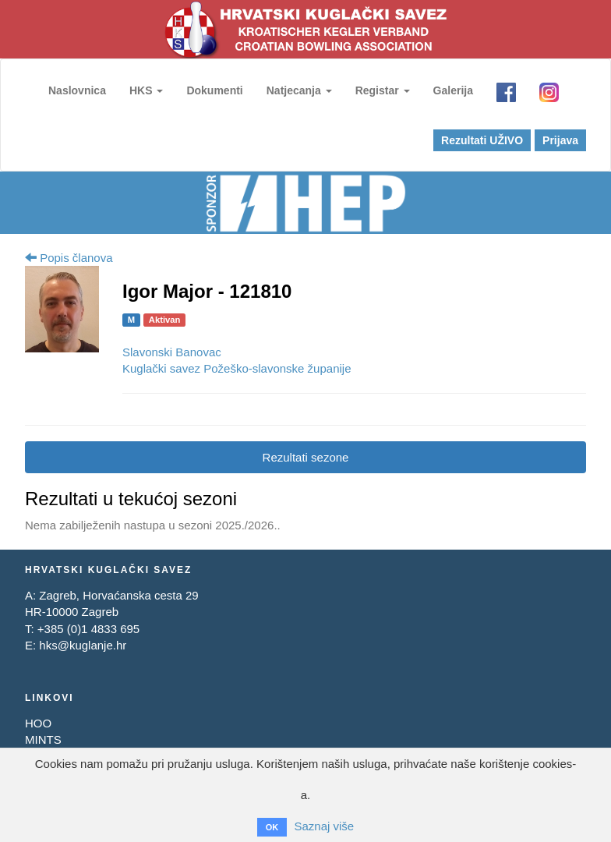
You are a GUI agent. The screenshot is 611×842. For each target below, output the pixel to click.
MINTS (43, 739)
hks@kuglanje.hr (82, 645)
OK (272, 827)
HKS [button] (146, 90)
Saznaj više (324, 826)
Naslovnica (77, 90)
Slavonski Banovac (171, 352)
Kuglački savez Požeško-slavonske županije (236, 368)
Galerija (453, 90)
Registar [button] (382, 90)
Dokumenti (214, 90)
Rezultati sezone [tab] (306, 457)
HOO (38, 723)
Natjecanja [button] (299, 90)
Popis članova (69, 257)
